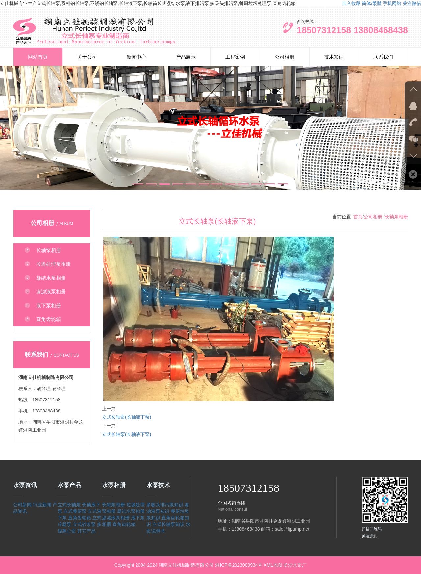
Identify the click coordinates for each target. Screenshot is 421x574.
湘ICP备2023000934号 (238, 565)
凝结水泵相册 (131, 511)
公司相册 (284, 57)
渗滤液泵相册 (116, 517)
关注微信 (412, 3)
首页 (357, 216)
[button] (138, 184)
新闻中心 (136, 57)
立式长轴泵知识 (168, 524)
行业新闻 (42, 504)
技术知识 (334, 57)
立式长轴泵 (69, 504)
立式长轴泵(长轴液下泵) (126, 417)
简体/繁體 (372, 3)
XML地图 (272, 565)
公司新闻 (22, 504)
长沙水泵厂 (295, 565)
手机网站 (392, 3)
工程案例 (235, 57)
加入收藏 (351, 3)
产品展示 (186, 57)
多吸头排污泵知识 (164, 504)
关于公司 (87, 57)
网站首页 (38, 57)
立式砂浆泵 (84, 524)
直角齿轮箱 (79, 517)
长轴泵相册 (396, 216)
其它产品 (86, 531)
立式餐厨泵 (75, 511)
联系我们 (383, 57)
